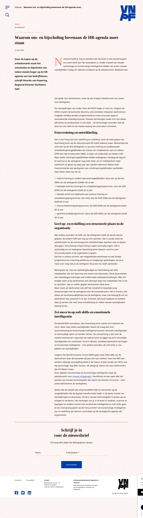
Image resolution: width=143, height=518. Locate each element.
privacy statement (132, 485)
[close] (139, 478)
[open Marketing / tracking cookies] (139, 499)
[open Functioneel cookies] (139, 492)
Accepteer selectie (124, 513)
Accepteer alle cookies (124, 507)
